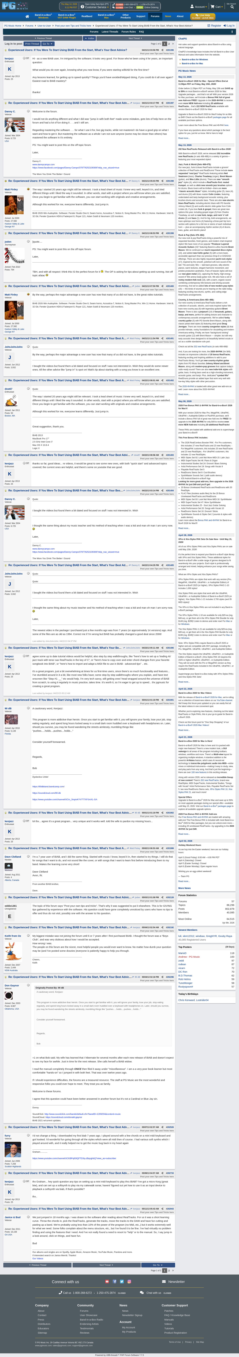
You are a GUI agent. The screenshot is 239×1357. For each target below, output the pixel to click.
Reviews (84, 1332)
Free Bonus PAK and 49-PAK (195, 817)
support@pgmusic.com (82, 1345)
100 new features (199, 772)
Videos (168, 1323)
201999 (170, 848)
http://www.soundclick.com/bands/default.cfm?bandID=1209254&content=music (82, 1114)
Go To (48, 43)
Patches (168, 1310)
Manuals (169, 1319)
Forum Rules (128, 31)
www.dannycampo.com (43, 164)
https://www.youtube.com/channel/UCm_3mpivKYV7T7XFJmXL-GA (64, 799)
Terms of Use (175, 1342)
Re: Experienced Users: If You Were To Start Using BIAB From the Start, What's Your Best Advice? (70, 103)
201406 (170, 648)
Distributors (44, 1323)
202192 (170, 927)
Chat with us (154, 1292)
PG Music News (187, 71)
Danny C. (134, 181)
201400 (170, 286)
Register (214, 25)
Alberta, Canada (12, 880)
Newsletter (176, 1282)
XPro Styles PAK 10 (219, 789)
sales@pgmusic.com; (62, 1345)
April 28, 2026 (185, 535)
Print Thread (32, 43)
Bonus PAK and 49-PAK (208, 520)
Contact (42, 1315)
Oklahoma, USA (12, 1009)
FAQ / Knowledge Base (177, 1315)
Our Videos (37, 1258)
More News (184, 888)
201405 (170, 565)
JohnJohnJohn (131, 490)
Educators (43, 1328)
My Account (128, 1327)
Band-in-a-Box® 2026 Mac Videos (193, 725)
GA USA (8, 1235)
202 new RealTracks (203, 346)
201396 (170, 50)
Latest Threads (110, 31)
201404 (170, 490)
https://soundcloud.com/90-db (46, 793)
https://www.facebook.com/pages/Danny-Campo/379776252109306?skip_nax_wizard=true (75, 167)
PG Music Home (12, 25)
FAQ (141, 31)
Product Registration (175, 1332)
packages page (220, 117)
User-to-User (44, 25)
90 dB (136, 813)
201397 (170, 103)
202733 (170, 1173)
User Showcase (88, 1315)
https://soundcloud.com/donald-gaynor (63, 1117)
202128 (170, 897)
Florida (8, 734)
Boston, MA (10, 416)
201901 (170, 700)
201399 (170, 233)
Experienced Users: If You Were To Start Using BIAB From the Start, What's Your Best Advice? (67, 50)
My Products (129, 1331)
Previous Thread (43, 38)
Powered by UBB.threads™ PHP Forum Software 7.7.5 (119, 1355)
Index (89, 38)
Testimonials (87, 1328)
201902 (170, 813)
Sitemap (42, 1332)
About (41, 1310)
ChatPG (182, 38)
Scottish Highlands (13, 1166)
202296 (170, 977)
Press (41, 1319)
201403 (170, 455)
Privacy (188, 1342)
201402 (170, 380)
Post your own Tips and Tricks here (73, 25)
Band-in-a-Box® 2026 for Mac (209, 697)
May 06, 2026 (185, 401)
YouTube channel (224, 700)
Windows (185, 624)
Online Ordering (151, 7)
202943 (170, 1209)
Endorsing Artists (89, 1323)
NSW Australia (11, 970)
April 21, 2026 (185, 737)
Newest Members (187, 930)
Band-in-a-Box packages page (217, 806)
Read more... (184, 138)
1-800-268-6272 (131, 4)
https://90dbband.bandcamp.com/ (48, 786)
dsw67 (135, 455)
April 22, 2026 (185, 689)
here (226, 125)
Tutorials (169, 1328)
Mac (228, 621)
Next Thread (136, 38)
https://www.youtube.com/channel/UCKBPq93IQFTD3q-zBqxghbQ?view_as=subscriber (74, 1158)
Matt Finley (133, 338)
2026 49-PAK (188, 386)
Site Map (200, 1342)
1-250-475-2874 (147, 4)
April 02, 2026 (185, 841)
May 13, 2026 (185, 77)
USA (7, 141)
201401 (170, 338)
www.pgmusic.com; (43, 1345)
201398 (170, 181)
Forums (29, 25)
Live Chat (128, 7)
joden (136, 286)
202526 (170, 1127)
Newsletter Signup (132, 1315)
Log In (229, 25)
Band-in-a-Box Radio (91, 1319)
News (125, 1310)
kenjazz (135, 103)
